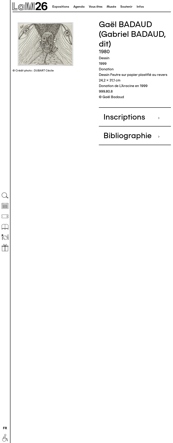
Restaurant (5, 237)
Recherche (5, 195)
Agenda (79, 6)
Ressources (5, 227)
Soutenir (126, 6)
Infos (140, 6)
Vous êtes (95, 6)
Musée (111, 6)
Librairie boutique (5, 247)
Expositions (60, 6)
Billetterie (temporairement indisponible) (5, 216)
